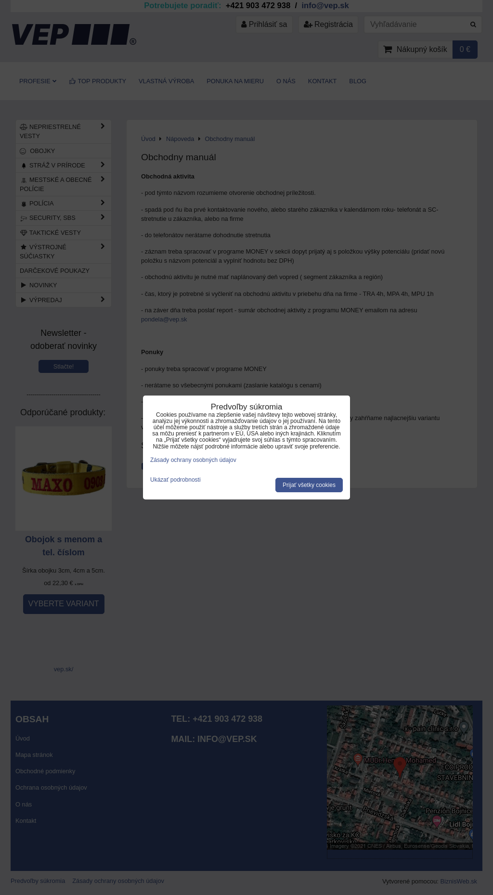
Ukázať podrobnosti (175, 480)
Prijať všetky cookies (309, 485)
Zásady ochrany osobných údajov (193, 460)
